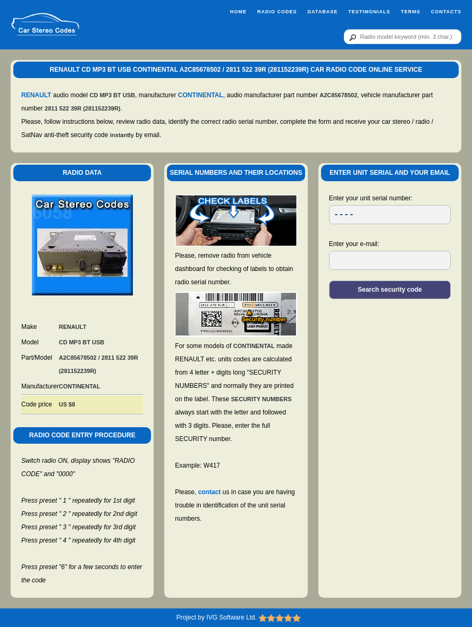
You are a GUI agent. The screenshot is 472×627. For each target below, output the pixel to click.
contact (209, 492)
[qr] (402, 36)
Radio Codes (277, 11)
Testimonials (369, 11)
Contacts (446, 11)
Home (238, 11)
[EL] (390, 260)
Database (322, 11)
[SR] (390, 214)
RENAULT (36, 95)
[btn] (351, 37)
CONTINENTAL (200, 95)
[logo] (45, 25)
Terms (410, 11)
